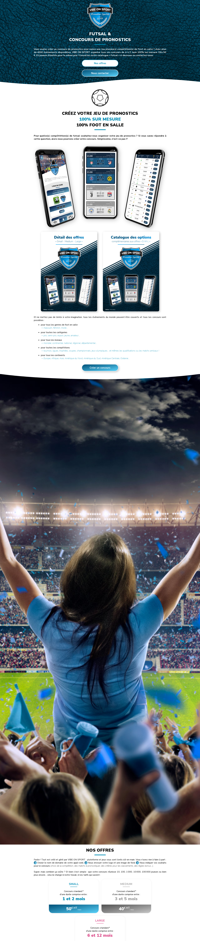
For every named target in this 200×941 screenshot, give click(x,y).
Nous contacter (100, 73)
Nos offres (100, 63)
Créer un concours (100, 367)
